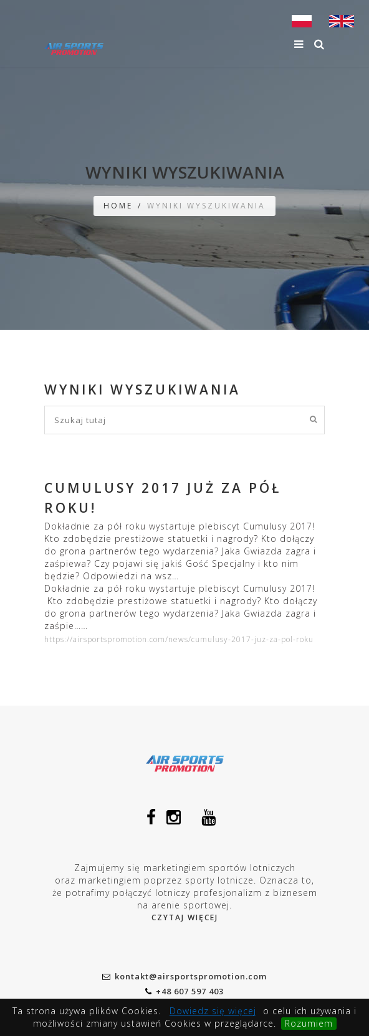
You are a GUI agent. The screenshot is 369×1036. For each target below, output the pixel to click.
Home (118, 205)
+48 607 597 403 (184, 991)
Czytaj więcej (184, 917)
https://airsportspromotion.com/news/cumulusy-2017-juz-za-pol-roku (179, 639)
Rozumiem (309, 1023)
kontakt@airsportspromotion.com (184, 976)
